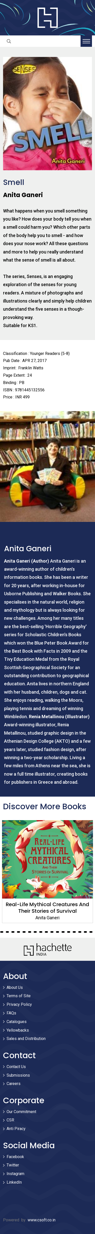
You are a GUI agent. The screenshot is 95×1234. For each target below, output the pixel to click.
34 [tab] (51, 932)
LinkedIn (14, 1182)
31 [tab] (35, 932)
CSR (10, 1120)
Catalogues (17, 1021)
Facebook (15, 1156)
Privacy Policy (19, 1004)
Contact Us (16, 1066)
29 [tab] (24, 932)
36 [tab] (63, 932)
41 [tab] (90, 932)
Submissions (18, 1075)
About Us (15, 987)
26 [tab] (7, 932)
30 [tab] (29, 932)
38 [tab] (74, 932)
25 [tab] (1, 932)
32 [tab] (40, 932)
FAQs (11, 1013)
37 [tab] (68, 932)
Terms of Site (19, 995)
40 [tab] (85, 932)
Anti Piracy (16, 1128)
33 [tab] (46, 932)
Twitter (13, 1165)
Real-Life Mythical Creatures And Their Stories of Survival (47, 907)
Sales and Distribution (26, 1038)
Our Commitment (21, 1111)
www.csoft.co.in (41, 1220)
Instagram (15, 1173)
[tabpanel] (47, 871)
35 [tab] (57, 932)
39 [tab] (79, 932)
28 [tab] (18, 932)
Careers (14, 1083)
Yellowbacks (18, 1030)
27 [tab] (12, 932)
